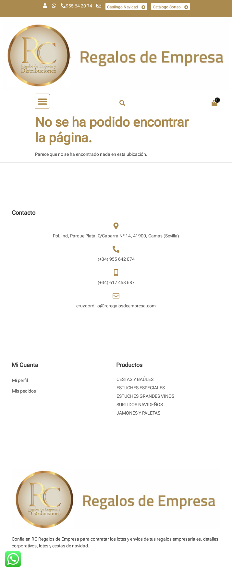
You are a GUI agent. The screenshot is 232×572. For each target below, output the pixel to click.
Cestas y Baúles (134, 379)
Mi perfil (20, 380)
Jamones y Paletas (138, 413)
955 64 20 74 (79, 5)
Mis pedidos (24, 391)
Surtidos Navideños (139, 404)
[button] (42, 101)
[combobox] (146, 103)
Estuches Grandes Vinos (145, 396)
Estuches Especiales (140, 387)
